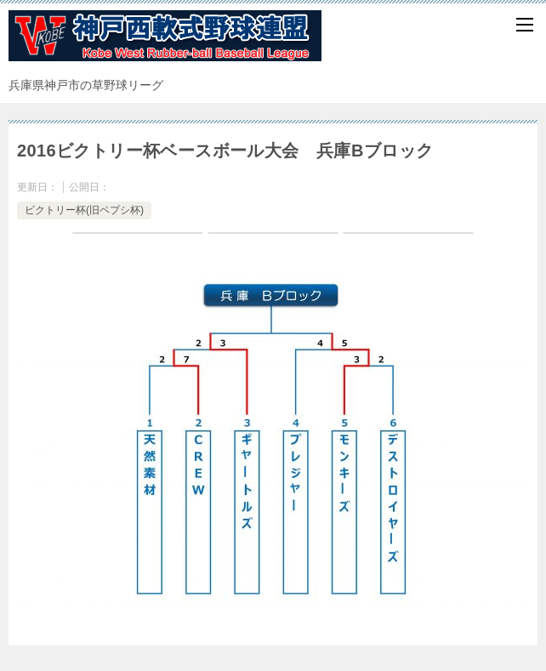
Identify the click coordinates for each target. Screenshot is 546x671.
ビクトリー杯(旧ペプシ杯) (84, 210)
